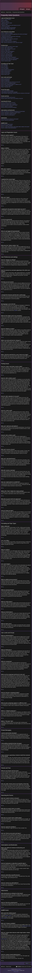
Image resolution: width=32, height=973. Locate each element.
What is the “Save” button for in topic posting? (10, 58)
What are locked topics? (5, 73)
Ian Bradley (19, 969)
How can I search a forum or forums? (8, 102)
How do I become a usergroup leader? (8, 83)
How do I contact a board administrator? (8, 127)
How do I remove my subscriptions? (8, 114)
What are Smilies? (4, 67)
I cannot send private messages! (7, 90)
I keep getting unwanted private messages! (9, 92)
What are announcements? (6, 70)
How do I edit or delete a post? (7, 47)
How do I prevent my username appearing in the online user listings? (14, 34)
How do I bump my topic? (6, 60)
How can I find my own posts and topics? (9, 107)
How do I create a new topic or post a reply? (9, 46)
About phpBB (4, 918)
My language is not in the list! (6, 37)
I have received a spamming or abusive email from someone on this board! (15, 93)
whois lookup (3, 938)
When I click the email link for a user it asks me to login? (11, 42)
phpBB (15, 310)
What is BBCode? (4, 64)
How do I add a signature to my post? (8, 48)
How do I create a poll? (5, 50)
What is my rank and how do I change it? (9, 41)
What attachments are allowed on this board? (9, 119)
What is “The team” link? (5, 86)
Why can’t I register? (5, 21)
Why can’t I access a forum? (6, 53)
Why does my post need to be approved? (9, 59)
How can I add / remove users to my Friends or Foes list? (12, 98)
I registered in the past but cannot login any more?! (10, 25)
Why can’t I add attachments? (6, 54)
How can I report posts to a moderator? (8, 57)
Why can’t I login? (4, 24)
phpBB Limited (8, 915)
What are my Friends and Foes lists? (8, 97)
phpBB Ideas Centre (26, 926)
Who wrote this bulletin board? (7, 124)
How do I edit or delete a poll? (7, 52)
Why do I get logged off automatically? (8, 27)
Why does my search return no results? (8, 103)
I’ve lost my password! (5, 26)
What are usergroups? (5, 80)
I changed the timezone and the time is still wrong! (10, 36)
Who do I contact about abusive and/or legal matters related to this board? (15, 126)
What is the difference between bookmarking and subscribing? (13, 111)
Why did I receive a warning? (6, 56)
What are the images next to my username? (9, 38)
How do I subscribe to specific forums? (8, 113)
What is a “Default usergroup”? (7, 85)
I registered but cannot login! (6, 22)
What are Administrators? (6, 78)
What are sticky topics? (5, 71)
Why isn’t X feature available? (6, 125)
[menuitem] (28, 9)
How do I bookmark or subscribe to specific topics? (10, 112)
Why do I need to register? (6, 19)
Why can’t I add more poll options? (7, 51)
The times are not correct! (6, 35)
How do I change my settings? (7, 32)
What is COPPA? (4, 20)
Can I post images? (5, 68)
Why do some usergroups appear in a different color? (11, 84)
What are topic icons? (5, 74)
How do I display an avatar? (6, 40)
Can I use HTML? (4, 66)
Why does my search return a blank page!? (9, 104)
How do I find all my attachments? (7, 120)
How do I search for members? (7, 106)
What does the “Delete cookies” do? (8, 28)
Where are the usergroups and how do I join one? (10, 82)
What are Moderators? (5, 79)
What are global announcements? (7, 69)
